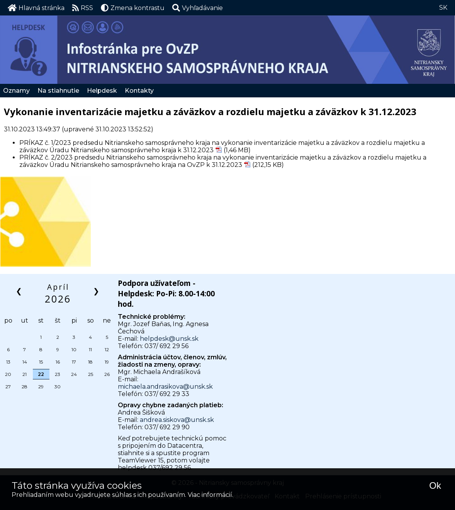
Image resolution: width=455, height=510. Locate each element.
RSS (82, 8)
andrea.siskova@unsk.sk (177, 419)
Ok (435, 485)
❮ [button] (19, 291)
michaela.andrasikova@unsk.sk (165, 386)
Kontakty (139, 90)
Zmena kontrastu (133, 8)
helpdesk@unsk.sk (169, 338)
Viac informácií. (210, 494)
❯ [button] (96, 291)
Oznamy (16, 90)
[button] (197, 8)
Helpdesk (102, 90)
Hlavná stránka (36, 8)
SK (443, 7)
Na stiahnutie (58, 90)
